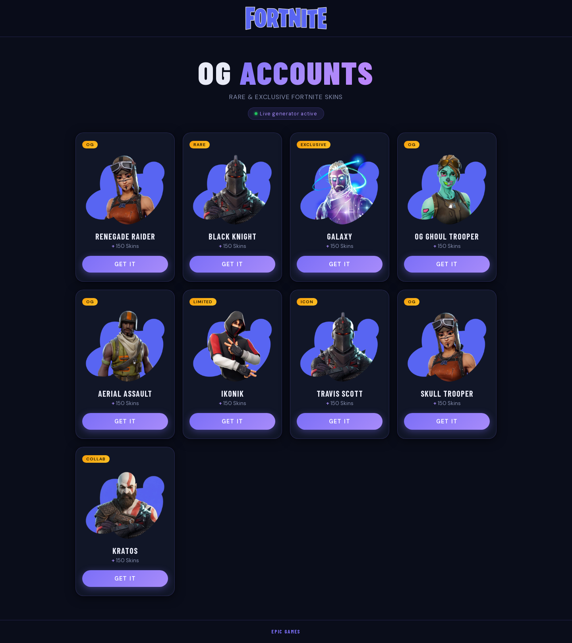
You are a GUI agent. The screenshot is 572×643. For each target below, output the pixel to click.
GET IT (125, 264)
